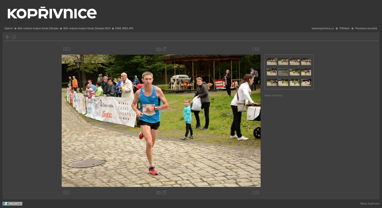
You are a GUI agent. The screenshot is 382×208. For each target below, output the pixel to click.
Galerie (8, 28)
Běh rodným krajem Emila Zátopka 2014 (86, 28)
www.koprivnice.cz (323, 28)
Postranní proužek (366, 28)
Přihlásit (344, 28)
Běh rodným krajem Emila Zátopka (38, 28)
